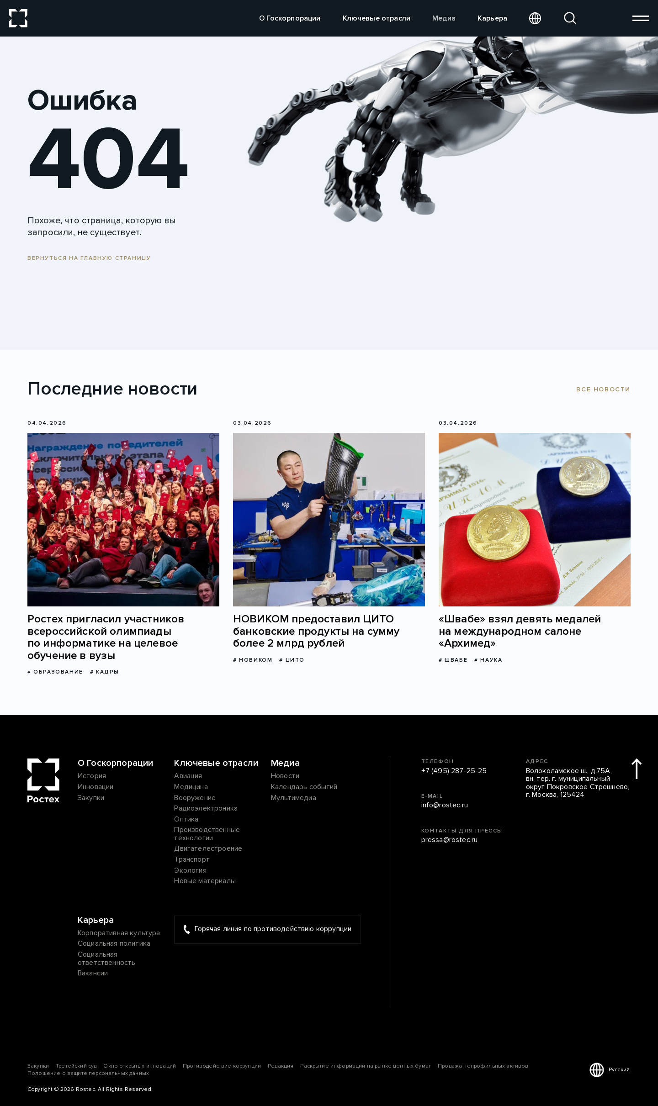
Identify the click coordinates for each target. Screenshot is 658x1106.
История (92, 776)
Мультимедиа (293, 798)
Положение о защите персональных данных (88, 1073)
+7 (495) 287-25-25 (454, 771)
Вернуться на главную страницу (89, 258)
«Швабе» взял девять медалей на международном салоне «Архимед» (520, 631)
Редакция (280, 1066)
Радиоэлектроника (206, 809)
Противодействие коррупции (222, 1066)
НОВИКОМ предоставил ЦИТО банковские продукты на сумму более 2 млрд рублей (316, 631)
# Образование (55, 672)
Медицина (190, 787)
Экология (190, 871)
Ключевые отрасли (377, 18)
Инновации (95, 787)
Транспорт (191, 860)
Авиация (188, 776)
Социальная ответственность (106, 959)
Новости (285, 776)
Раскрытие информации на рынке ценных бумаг (365, 1066)
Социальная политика (114, 944)
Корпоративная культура (119, 933)
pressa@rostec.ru (449, 840)
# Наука (488, 660)
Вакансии (93, 973)
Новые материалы (204, 881)
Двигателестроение (208, 849)
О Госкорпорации (289, 18)
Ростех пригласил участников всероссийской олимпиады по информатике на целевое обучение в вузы (105, 637)
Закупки (91, 798)
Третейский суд (76, 1066)
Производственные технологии (207, 834)
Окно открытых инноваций (139, 1066)
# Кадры (104, 672)
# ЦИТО (292, 660)
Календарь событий (304, 787)
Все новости (603, 389)
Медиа (444, 18)
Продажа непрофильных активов (483, 1066)
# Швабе (453, 660)
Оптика (186, 820)
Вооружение (195, 798)
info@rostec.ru (444, 805)
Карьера (492, 18)
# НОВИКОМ (252, 660)
